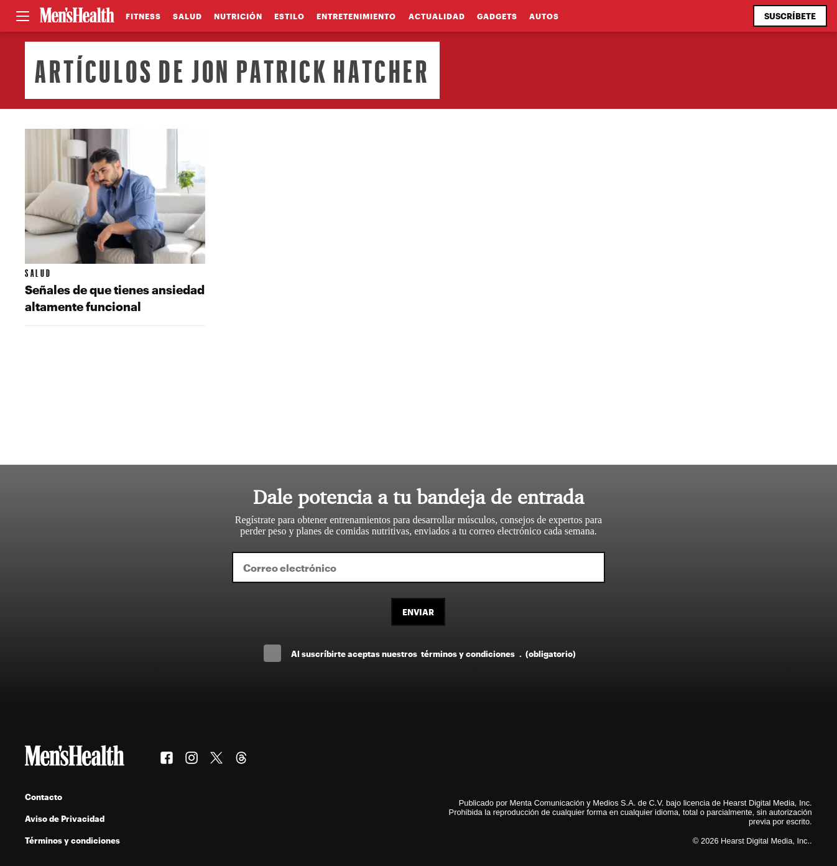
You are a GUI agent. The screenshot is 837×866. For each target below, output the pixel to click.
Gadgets (497, 16)
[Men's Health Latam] (77, 16)
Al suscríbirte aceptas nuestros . (433, 653)
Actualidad (437, 16)
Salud (187, 16)
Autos (544, 16)
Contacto (43, 796)
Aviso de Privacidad (64, 818)
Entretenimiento (356, 16)
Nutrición (238, 16)
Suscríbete (790, 16)
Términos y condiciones (72, 840)
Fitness (143, 16)
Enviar (418, 612)
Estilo (289, 16)
